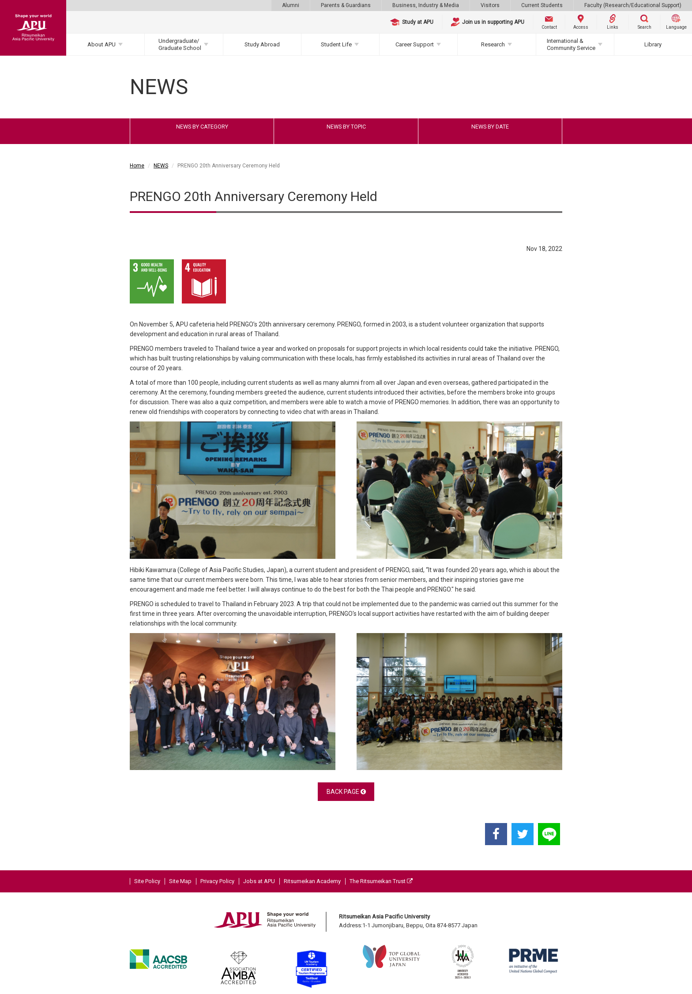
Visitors (490, 5)
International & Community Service (571, 44)
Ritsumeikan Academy (312, 881)
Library (653, 44)
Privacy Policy (217, 881)
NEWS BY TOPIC (346, 126)
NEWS (161, 166)
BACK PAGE (346, 791)
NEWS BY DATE (490, 126)
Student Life (336, 44)
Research (493, 44)
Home (137, 166)
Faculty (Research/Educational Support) (632, 5)
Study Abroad (262, 44)
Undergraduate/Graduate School (179, 44)
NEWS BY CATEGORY (202, 126)
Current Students (542, 5)
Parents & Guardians (346, 5)
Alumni (290, 5)
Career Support (414, 44)
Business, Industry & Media (425, 5)
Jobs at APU (259, 881)
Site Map (180, 881)
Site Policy (147, 881)
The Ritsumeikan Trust (381, 881)
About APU (101, 44)
